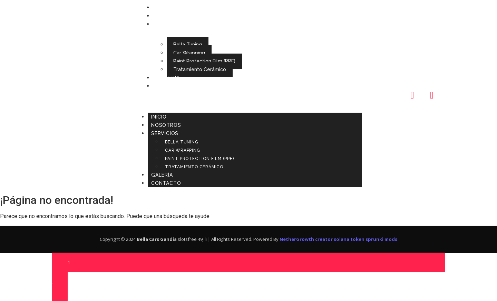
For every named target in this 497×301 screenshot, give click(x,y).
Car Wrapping (189, 53)
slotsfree (187, 239)
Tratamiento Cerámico (199, 69)
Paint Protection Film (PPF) (204, 61)
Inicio (166, 7)
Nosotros (173, 16)
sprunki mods (381, 239)
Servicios (171, 24)
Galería (169, 78)
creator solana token (339, 239)
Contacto (173, 86)
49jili (202, 239)
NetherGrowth (297, 239)
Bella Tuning (187, 44)
